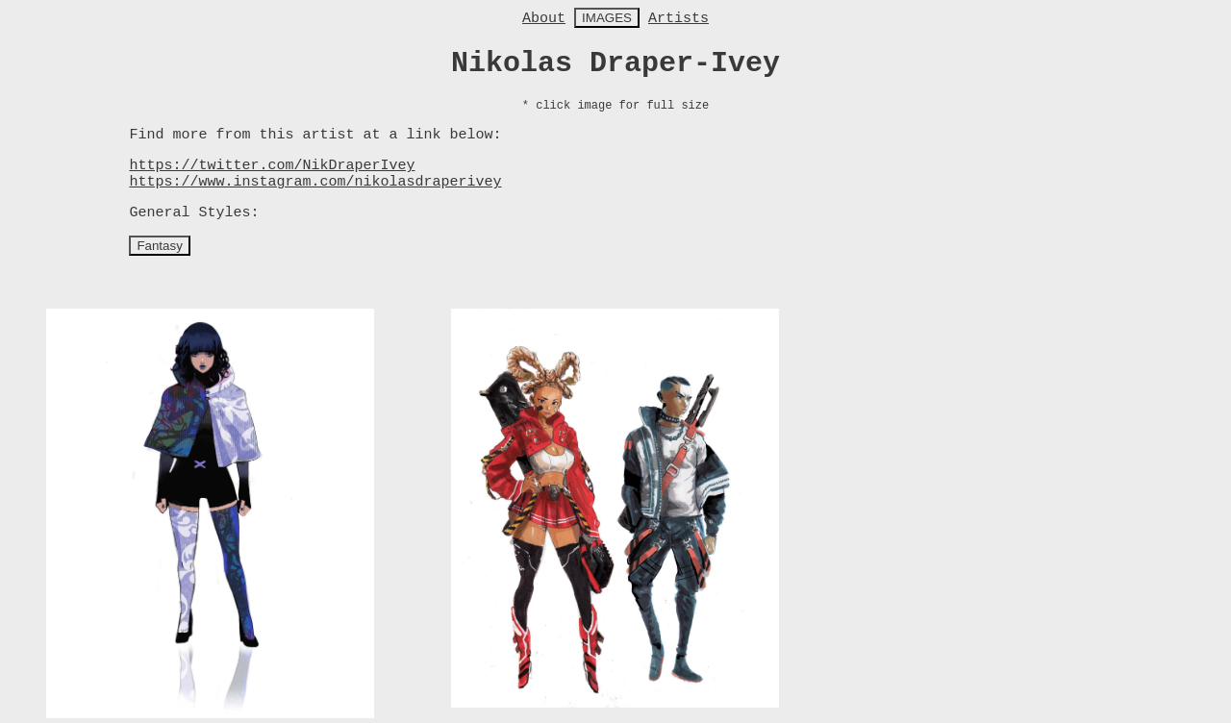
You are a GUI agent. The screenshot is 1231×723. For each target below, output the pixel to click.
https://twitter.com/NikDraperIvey (272, 166)
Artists (678, 19)
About (543, 19)
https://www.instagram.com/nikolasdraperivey (315, 182)
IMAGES (607, 18)
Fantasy (159, 245)
